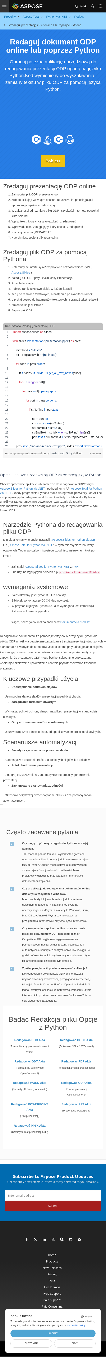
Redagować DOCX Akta (76, 1040)
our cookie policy (76, 1325)
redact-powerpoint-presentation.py (27, 453)
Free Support (52, 1294)
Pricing (51, 1274)
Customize (31, 1343)
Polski (81, 6)
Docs (52, 1281)
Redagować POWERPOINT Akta (29, 1107)
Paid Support (52, 1300)
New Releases (52, 1268)
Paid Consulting (52, 1306)
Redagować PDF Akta (76, 1061)
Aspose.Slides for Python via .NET (22, 488)
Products (52, 1261)
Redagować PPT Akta (76, 1104)
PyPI (76, 566)
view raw (95, 453)
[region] (53, 389)
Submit (53, 1206)
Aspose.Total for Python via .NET (30, 545)
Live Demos (52, 1287)
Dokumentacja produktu (75, 622)
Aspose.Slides (20, 272)
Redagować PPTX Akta (30, 1125)
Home (52, 1255)
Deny (75, 1343)
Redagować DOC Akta (29, 1040)
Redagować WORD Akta (29, 1082)
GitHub (78, 453)
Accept (53, 1333)
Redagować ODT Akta (29, 1061)
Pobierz (52, 161)
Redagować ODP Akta (76, 1082)
